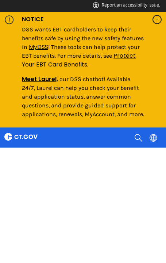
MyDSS (38, 47)
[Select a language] (154, 137)
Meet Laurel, (40, 79)
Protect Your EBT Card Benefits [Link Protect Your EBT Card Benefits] (79, 60)
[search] (139, 137)
